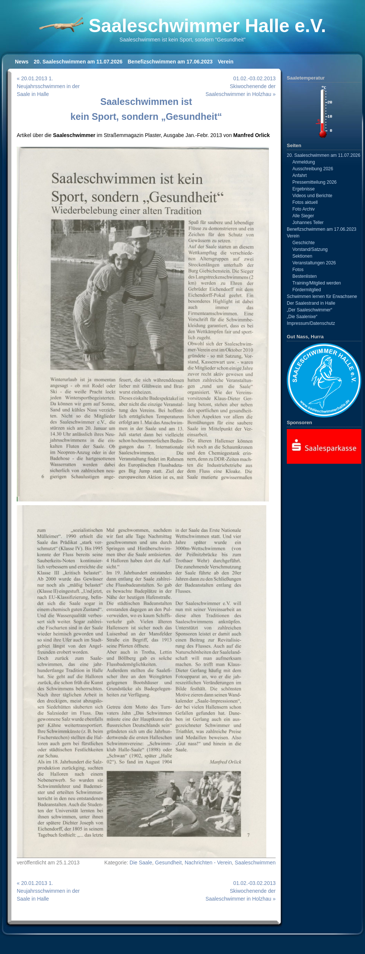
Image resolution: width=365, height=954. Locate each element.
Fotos (298, 269)
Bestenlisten (304, 276)
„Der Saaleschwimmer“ (309, 310)
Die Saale (141, 863)
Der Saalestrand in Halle (311, 303)
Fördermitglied (306, 289)
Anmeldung (303, 162)
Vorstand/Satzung (310, 249)
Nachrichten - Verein (208, 863)
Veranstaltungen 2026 (314, 262)
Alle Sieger (303, 215)
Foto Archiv (303, 209)
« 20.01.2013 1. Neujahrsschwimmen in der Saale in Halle (48, 86)
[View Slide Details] (324, 446)
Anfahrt (299, 175)
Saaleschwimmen (255, 863)
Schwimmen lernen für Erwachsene (322, 296)
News (22, 62)
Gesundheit (168, 863)
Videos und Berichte (312, 195)
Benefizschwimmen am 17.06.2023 (170, 62)
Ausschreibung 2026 (312, 168)
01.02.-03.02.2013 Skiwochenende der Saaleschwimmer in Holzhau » (241, 86)
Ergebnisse (303, 189)
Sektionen (302, 256)
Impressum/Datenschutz (311, 323)
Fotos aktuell (305, 202)
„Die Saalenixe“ (302, 316)
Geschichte (303, 242)
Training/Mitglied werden (316, 283)
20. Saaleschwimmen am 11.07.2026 (78, 62)
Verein (226, 62)
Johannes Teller (308, 222)
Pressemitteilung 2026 (314, 182)
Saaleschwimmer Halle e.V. (207, 25)
